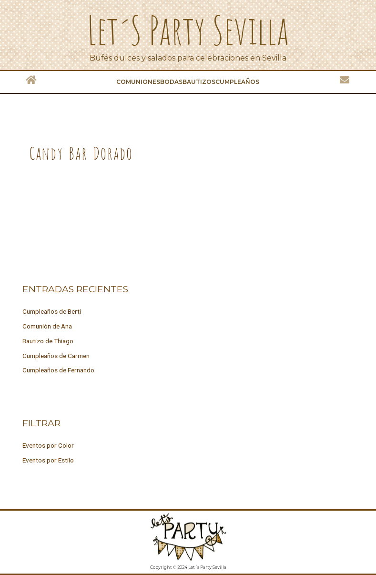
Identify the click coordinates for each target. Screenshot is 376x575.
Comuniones (138, 81)
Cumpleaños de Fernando (58, 370)
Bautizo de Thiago (47, 341)
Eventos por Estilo (48, 460)
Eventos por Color (48, 445)
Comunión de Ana (47, 326)
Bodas (171, 81)
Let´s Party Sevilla (188, 29)
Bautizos (199, 81)
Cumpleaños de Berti (51, 311)
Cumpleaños (237, 81)
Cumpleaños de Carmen (56, 355)
